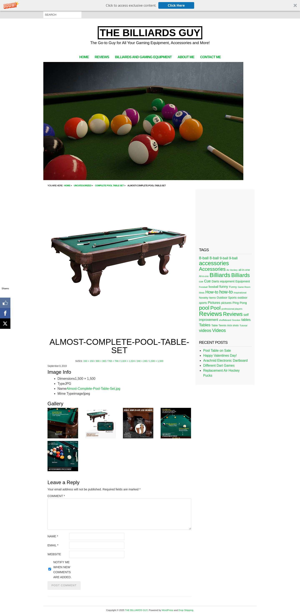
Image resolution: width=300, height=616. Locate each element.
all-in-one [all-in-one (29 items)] (244, 269)
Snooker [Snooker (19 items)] (236, 320)
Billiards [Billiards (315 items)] (220, 275)
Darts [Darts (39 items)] (215, 281)
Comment (56, 496)
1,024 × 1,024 (127, 361)
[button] (150, 5)
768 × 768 (113, 361)
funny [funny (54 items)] (223, 286)
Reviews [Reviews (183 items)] (232, 314)
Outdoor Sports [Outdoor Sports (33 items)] (226, 297)
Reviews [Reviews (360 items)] (210, 313)
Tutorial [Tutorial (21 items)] (243, 325)
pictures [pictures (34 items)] (226, 302)
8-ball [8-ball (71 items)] (204, 258)
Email (53, 545)
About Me (186, 57)
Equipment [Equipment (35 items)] (242, 281)
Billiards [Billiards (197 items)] (240, 275)
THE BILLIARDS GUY (150, 32)
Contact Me (210, 57)
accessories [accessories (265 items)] (214, 263)
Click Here (176, 5)
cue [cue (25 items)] (201, 281)
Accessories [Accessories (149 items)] (212, 269)
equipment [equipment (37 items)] (227, 281)
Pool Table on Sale (217, 350)
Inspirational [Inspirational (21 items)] (240, 292)
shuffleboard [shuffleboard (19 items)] (225, 320)
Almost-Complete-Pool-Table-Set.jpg (93, 388)
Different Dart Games (219, 365)
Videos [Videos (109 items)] (219, 330)
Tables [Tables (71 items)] (204, 325)
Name (53, 536)
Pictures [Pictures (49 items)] (214, 303)
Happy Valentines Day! (220, 355)
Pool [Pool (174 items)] (215, 308)
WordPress (167, 610)
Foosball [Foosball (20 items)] (203, 287)
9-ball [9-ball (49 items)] (224, 258)
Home (84, 57)
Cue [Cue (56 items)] (207, 281)
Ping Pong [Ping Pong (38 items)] (239, 302)
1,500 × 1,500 (156, 361)
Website (54, 554)
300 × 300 (101, 361)
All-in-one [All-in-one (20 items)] (204, 276)
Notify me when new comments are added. (62, 569)
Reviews (102, 57)
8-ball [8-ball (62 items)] (214, 258)
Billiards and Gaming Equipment (143, 57)
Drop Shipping (186, 610)
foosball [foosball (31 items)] (213, 286)
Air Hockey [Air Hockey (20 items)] (232, 270)
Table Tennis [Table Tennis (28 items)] (218, 325)
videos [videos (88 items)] (205, 330)
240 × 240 (142, 361)
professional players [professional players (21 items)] (231, 309)
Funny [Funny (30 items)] (233, 286)
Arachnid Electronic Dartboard (225, 360)
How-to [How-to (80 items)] (211, 292)
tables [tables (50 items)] (246, 320)
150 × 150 (88, 361)
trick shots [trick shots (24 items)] (233, 325)
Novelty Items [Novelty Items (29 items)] (207, 297)
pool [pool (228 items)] (204, 308)
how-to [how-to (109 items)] (226, 291)
